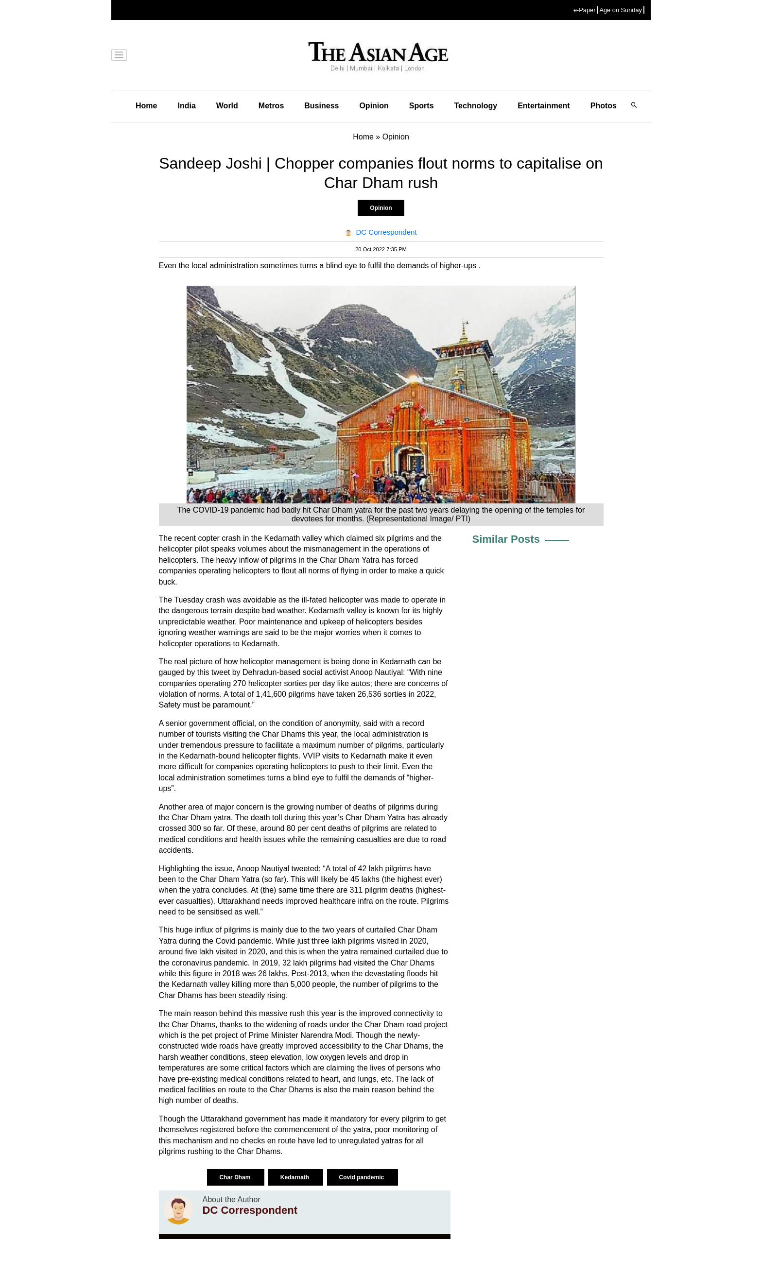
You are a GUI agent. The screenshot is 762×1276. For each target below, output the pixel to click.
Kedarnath (295, 1177)
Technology (476, 106)
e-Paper (584, 10)
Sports (421, 106)
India (186, 106)
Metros (271, 106)
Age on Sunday (620, 10)
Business (321, 106)
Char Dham (235, 1177)
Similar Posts (506, 539)
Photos (603, 106)
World (227, 106)
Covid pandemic (362, 1177)
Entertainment (544, 106)
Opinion (373, 106)
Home (146, 106)
